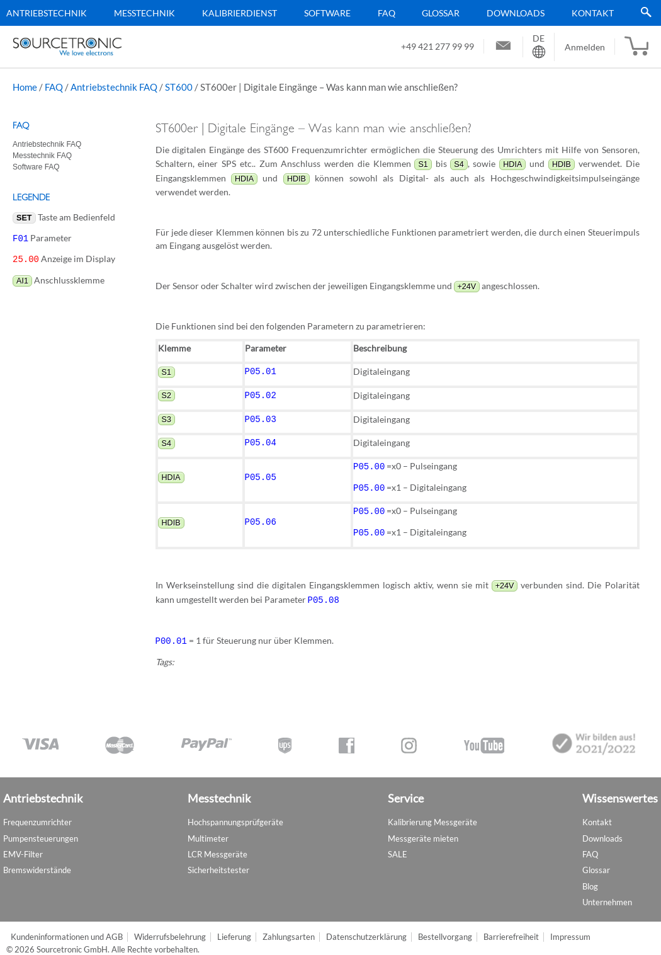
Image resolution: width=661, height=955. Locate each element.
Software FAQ (36, 167)
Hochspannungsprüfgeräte (235, 812)
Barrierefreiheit (511, 927)
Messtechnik (144, 13)
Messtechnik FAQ (42, 155)
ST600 (179, 87)
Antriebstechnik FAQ (114, 87)
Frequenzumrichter (37, 812)
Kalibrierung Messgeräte (432, 812)
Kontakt (593, 13)
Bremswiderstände (37, 860)
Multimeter (208, 828)
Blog (590, 876)
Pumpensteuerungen (40, 828)
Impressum (570, 927)
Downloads (516, 13)
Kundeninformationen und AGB (67, 927)
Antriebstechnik (46, 13)
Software (327, 13)
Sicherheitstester (218, 860)
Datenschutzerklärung (366, 927)
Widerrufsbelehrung (170, 927)
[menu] (326, 13)
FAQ (386, 13)
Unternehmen (607, 891)
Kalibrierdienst (239, 13)
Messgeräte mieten (423, 828)
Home (25, 87)
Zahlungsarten (289, 927)
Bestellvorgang (445, 927)
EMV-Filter (23, 843)
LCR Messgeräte (217, 843)
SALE (397, 843)
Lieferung (234, 927)
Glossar (441, 13)
